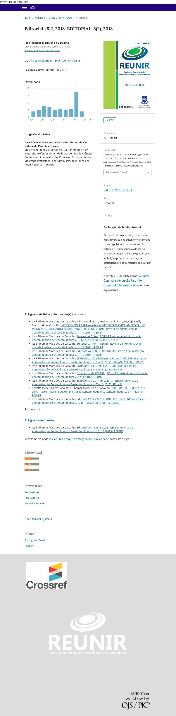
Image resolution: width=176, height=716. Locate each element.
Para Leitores (32, 492)
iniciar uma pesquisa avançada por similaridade (79, 439)
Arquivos (40, 17)
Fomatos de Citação (117, 172)
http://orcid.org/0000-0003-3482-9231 (42, 50)
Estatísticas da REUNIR (91, 373)
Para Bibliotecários (35, 503)
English (29, 545)
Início (27, 17)
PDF (111, 120)
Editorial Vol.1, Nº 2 (89, 351)
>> (39, 409)
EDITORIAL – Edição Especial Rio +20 (99, 358)
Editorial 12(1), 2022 (89, 399)
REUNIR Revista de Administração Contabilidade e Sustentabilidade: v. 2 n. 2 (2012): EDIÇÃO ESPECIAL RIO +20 (89, 360)
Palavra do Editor (88, 336)
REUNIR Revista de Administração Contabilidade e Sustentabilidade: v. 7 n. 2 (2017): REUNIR (85, 382)
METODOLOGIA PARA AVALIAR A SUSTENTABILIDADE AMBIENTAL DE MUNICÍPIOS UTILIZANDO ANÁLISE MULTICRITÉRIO (88, 327)
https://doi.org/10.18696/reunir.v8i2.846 (55, 60)
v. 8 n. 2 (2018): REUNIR (61, 17)
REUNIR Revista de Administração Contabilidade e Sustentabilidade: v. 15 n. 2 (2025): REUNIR (82, 429)
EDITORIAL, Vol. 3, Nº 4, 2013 (94, 366)
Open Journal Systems (38, 519)
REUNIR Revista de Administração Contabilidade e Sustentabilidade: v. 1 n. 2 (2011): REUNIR (88, 352)
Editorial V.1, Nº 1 (88, 343)
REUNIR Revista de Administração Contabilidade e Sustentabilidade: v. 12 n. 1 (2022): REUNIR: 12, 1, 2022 (88, 400)
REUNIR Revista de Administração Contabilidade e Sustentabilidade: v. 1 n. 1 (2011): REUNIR (84, 330)
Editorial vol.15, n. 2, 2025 (93, 427)
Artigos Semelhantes (39, 420)
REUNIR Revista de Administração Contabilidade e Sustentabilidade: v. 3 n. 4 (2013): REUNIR (84, 367)
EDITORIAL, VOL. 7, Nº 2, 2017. (95, 380)
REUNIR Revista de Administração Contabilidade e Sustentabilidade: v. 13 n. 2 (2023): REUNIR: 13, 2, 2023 (86, 338)
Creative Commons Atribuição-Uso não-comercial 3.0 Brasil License (126, 280)
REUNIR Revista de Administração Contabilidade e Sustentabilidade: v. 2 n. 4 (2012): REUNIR (90, 375)
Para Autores (32, 497)
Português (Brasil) (35, 540)
